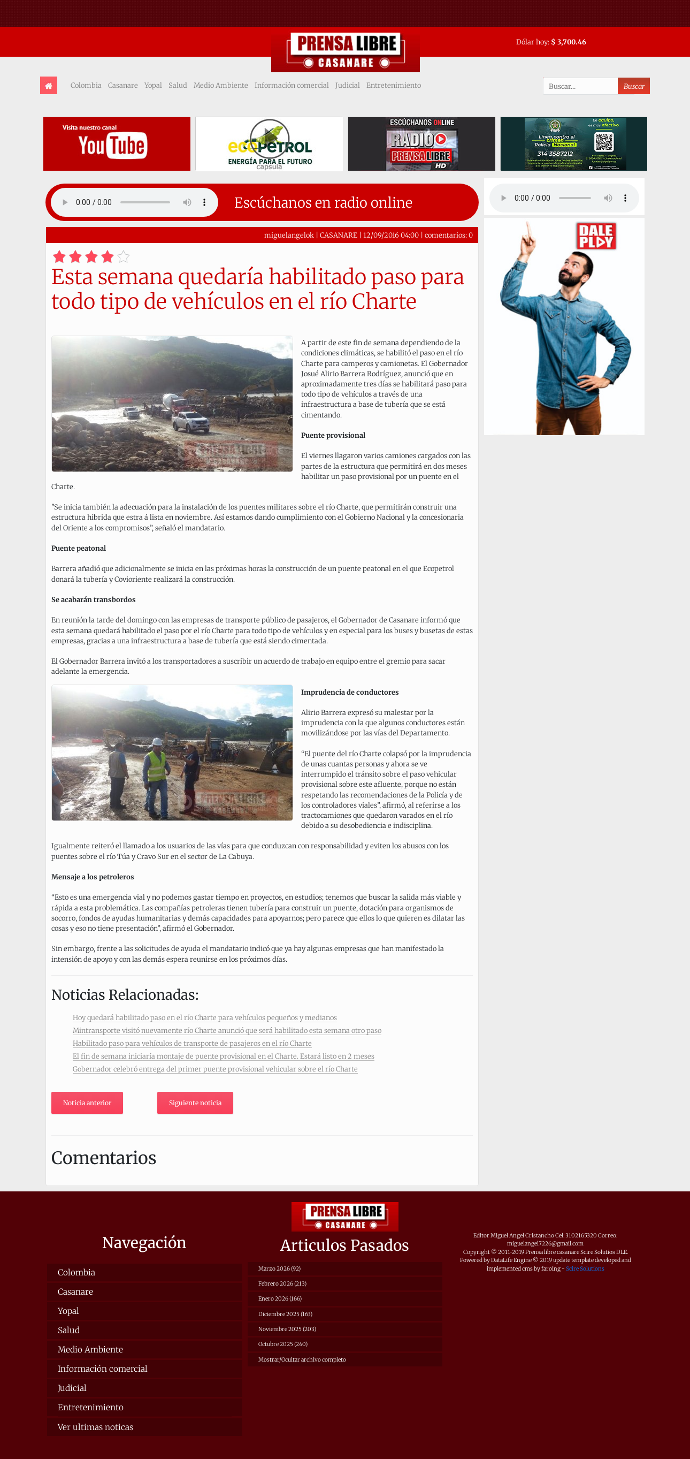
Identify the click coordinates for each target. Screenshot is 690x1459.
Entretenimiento (393, 85)
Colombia (86, 85)
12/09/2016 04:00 (391, 235)
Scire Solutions (585, 1268)
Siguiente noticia (195, 1103)
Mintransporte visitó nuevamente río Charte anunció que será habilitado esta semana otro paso (227, 1030)
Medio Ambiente (221, 85)
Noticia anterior (87, 1103)
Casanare (123, 85)
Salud (177, 85)
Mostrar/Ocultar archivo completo (302, 1359)
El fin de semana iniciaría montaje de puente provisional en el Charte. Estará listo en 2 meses (223, 1056)
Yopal (153, 85)
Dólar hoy (532, 41)
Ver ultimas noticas (95, 1427)
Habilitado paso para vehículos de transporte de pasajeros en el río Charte (192, 1043)
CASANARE (338, 235)
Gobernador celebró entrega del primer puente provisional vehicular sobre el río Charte (215, 1069)
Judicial (347, 85)
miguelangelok (289, 235)
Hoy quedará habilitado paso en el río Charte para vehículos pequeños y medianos (205, 1017)
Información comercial (292, 85)
